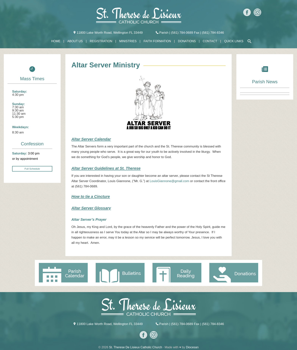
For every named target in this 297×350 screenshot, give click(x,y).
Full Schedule (32, 168)
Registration (101, 41)
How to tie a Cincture (90, 196)
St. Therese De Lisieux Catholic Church (135, 347)
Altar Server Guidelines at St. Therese (106, 168)
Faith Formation (157, 41)
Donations (187, 41)
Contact (210, 41)
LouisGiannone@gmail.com (169, 181)
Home (55, 41)
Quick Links (233, 41)
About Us (75, 41)
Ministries (128, 41)
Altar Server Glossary (91, 208)
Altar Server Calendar (91, 139)
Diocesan (192, 347)
